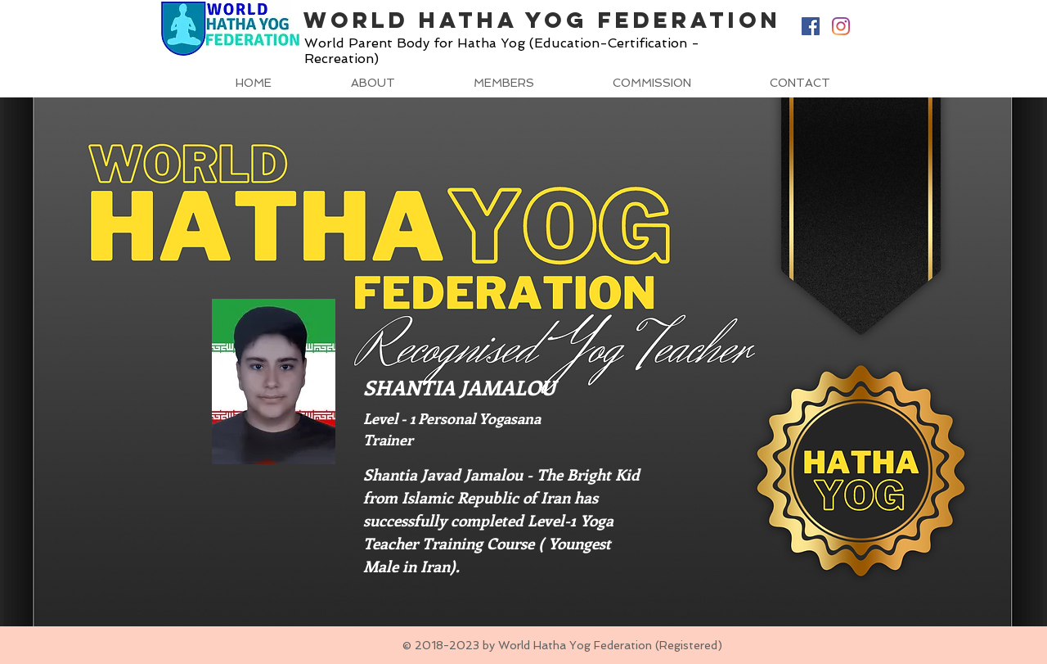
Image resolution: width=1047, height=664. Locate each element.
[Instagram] (841, 26)
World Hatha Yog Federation (542, 20)
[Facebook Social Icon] (811, 26)
